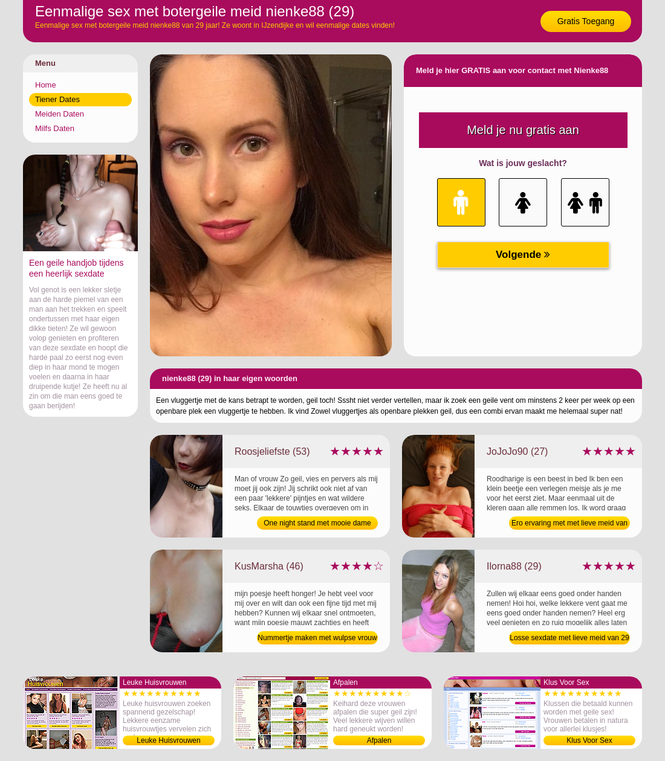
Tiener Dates (57, 99)
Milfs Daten (54, 128)
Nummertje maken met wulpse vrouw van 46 (317, 639)
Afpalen (379, 740)
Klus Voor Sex (589, 740)
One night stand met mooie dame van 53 (317, 524)
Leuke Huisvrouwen (168, 740)
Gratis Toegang (586, 21)
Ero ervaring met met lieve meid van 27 (569, 524)
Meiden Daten (59, 113)
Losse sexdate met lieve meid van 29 (569, 638)
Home (45, 84)
